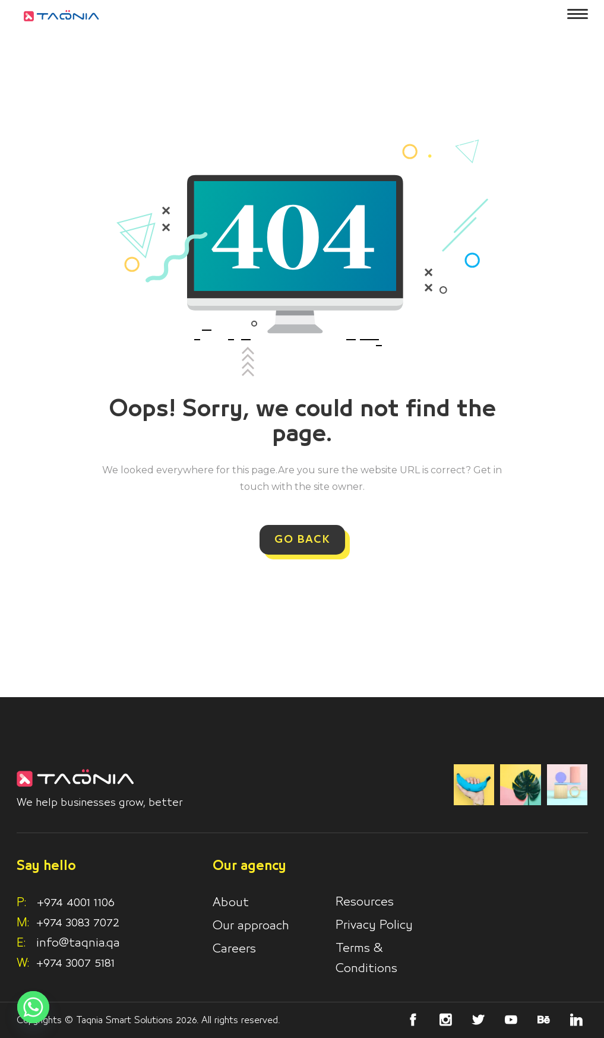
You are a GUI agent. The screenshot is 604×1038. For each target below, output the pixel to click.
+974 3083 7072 (77, 922)
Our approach (251, 925)
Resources (365, 902)
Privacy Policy (374, 925)
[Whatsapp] (33, 1007)
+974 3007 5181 (75, 963)
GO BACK (302, 540)
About (231, 902)
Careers (234, 949)
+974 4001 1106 (66, 902)
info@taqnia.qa (78, 943)
